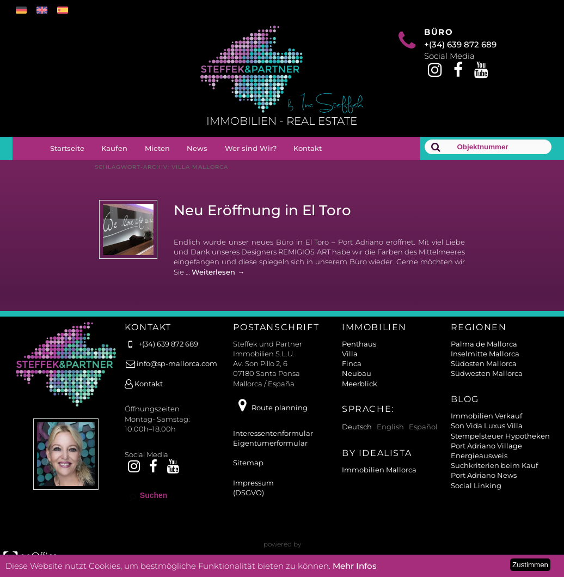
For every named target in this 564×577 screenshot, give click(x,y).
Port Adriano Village (486, 445)
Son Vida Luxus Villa (487, 425)
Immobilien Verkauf (486, 415)
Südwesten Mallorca (487, 373)
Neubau (356, 373)
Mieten (157, 148)
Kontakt (307, 148)
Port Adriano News (484, 475)
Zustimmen (530, 565)
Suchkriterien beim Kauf (494, 465)
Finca (351, 363)
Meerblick (359, 383)
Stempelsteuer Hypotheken (500, 436)
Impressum (253, 482)
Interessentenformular (273, 433)
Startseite (67, 148)
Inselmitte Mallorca (485, 353)
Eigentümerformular (270, 443)
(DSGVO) (248, 492)
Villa (350, 353)
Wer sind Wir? (251, 148)
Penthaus (359, 343)
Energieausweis (479, 455)
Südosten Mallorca (484, 363)
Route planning (270, 407)
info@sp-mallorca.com (171, 363)
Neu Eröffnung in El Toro (262, 210)
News (197, 148)
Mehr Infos (355, 566)
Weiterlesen (218, 272)
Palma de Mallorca (484, 343)
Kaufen (114, 148)
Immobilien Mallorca (379, 469)
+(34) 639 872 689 (460, 44)
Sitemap (248, 462)
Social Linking (476, 485)
